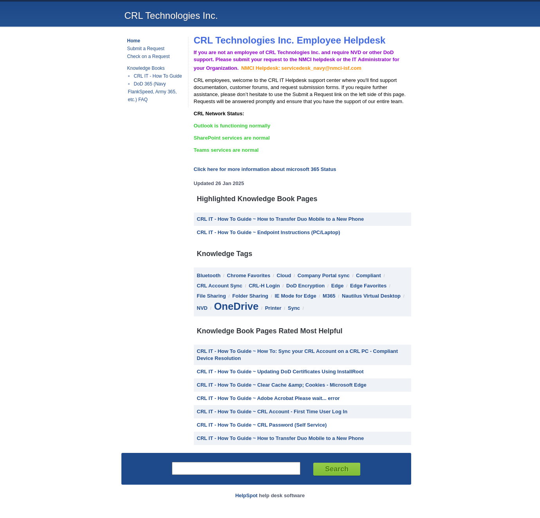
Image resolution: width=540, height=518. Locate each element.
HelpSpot (246, 495)
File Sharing (211, 296)
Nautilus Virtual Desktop (371, 296)
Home (133, 41)
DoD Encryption (305, 286)
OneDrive (236, 306)
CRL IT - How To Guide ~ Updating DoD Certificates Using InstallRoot (280, 371)
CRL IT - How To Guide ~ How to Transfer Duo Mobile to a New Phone (280, 219)
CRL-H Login (264, 286)
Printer (273, 308)
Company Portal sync (324, 275)
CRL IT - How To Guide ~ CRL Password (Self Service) (262, 425)
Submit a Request (145, 48)
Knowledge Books (146, 68)
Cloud (284, 275)
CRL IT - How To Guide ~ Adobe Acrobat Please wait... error (268, 398)
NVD (202, 308)
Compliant (368, 275)
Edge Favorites (368, 286)
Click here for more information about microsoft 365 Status (265, 169)
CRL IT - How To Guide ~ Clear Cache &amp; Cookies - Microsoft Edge (282, 385)
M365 (329, 296)
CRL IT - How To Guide (158, 76)
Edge (337, 286)
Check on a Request (148, 56)
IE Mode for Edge (295, 296)
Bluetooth (209, 275)
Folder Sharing (250, 296)
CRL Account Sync (219, 286)
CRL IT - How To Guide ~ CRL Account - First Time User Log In (272, 411)
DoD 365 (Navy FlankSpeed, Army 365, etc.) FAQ (152, 91)
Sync (294, 308)
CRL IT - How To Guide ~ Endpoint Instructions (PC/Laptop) (268, 232)
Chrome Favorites (249, 275)
